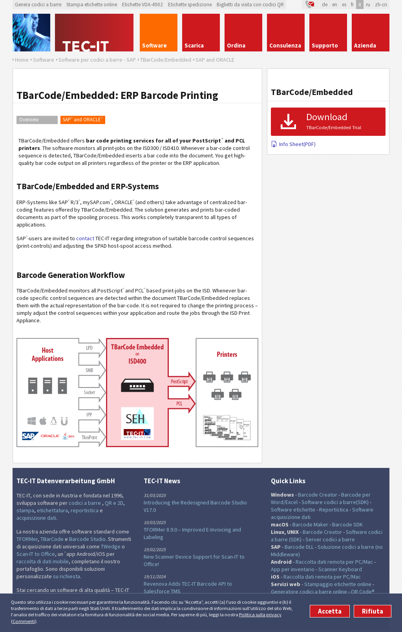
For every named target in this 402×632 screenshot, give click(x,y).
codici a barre (85, 502)
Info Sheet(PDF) (293, 144)
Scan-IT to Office (35, 553)
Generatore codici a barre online (309, 591)
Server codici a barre (330, 539)
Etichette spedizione (190, 4)
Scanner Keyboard (340, 569)
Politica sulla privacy (260, 614)
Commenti (24, 621)
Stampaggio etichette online (337, 584)
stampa (25, 510)
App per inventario (292, 569)
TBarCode (52, 538)
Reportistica (333, 509)
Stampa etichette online (91, 4)
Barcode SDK (347, 524)
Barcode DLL (299, 546)
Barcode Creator (317, 494)
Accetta (330, 611)
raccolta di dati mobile (42, 561)
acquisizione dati (36, 517)
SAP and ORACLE (82, 119)
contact (85, 238)
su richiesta (66, 576)
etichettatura (52, 510)
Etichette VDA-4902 (142, 4)
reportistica (85, 510)
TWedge (111, 546)
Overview (28, 119)
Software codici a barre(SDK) (335, 502)
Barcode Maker (310, 524)
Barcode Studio (87, 538)
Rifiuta (372, 611)
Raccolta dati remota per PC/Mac (334, 561)
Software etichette (293, 509)
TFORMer (27, 538)
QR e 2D (114, 502)
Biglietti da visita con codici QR (250, 4)
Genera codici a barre (38, 4)
